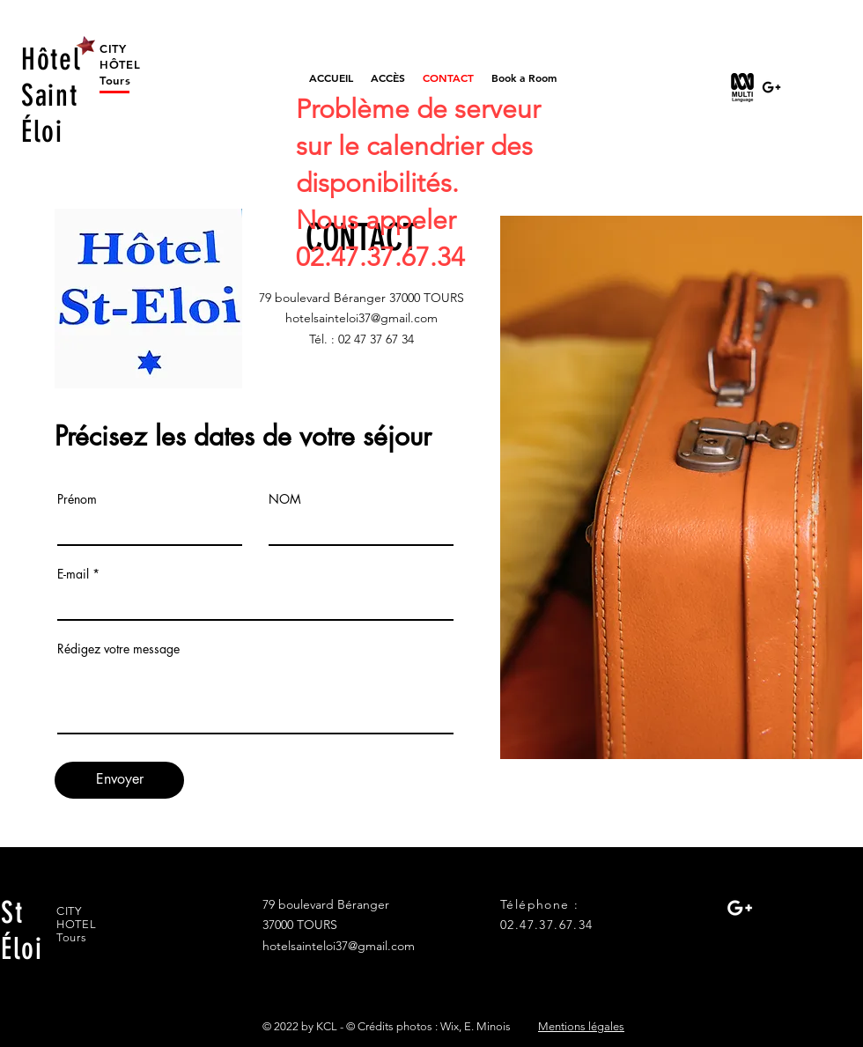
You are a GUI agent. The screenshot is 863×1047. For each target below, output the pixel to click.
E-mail (73, 574)
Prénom (77, 499)
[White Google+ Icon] (740, 908)
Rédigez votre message (118, 649)
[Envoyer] (119, 780)
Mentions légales (581, 1026)
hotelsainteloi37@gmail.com (361, 318)
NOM (285, 499)
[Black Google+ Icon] (771, 87)
